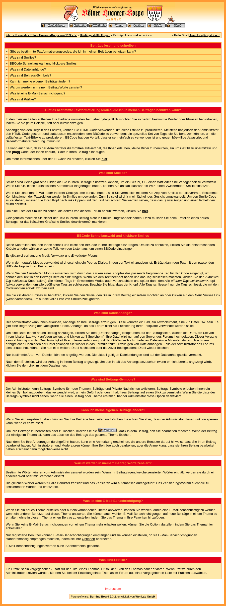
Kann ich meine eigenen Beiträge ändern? (40, 81)
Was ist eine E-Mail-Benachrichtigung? (37, 93)
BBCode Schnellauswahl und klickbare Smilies (43, 63)
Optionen (88, 539)
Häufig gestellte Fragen (95, 35)
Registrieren (211, 35)
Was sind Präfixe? (23, 99)
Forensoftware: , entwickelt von (113, 596)
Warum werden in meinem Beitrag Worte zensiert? (46, 87)
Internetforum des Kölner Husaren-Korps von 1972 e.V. (41, 35)
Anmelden (196, 35)
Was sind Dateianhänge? (28, 69)
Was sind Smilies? (23, 57)
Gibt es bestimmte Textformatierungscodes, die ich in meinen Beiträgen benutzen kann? (73, 51)
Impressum (113, 589)
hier (210, 524)
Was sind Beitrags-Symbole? (30, 75)
